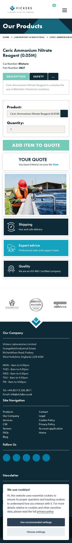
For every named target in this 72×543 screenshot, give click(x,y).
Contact (43, 411)
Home (42, 432)
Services (8, 420)
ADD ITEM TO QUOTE (36, 145)
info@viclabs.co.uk (21, 394)
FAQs (6, 432)
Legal (42, 416)
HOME (6, 37)
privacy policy (45, 511)
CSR (5, 424)
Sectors (7, 428)
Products (8, 411)
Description (16, 76)
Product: (14, 107)
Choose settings (36, 531)
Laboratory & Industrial (29, 37)
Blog (5, 437)
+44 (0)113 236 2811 (19, 390)
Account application (51, 428)
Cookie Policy (47, 420)
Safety (38, 76)
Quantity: (15, 122)
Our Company (11, 416)
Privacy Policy (47, 424)
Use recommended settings (36, 522)
